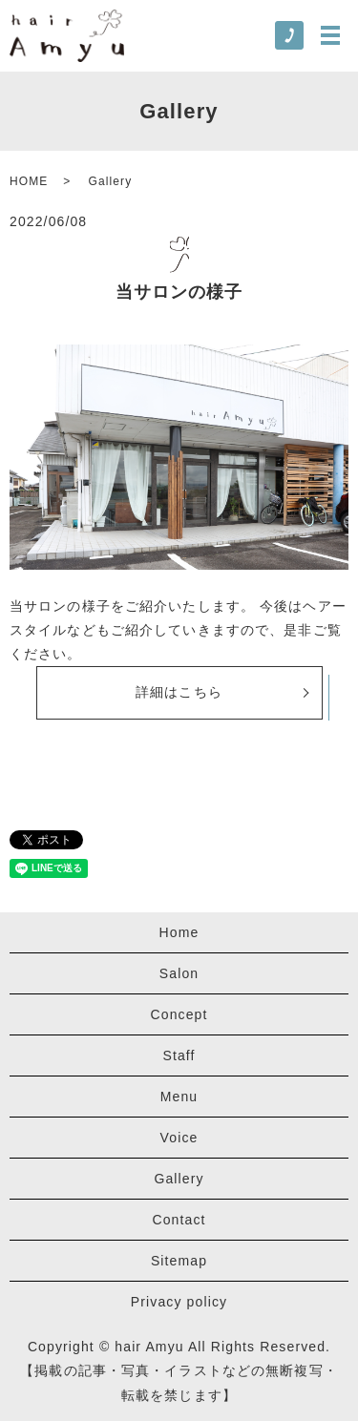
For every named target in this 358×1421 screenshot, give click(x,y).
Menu (179, 1096)
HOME (29, 181)
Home (179, 932)
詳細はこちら (179, 692)
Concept (179, 1014)
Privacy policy (179, 1301)
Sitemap (179, 1260)
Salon (179, 973)
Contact (178, 1219)
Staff (178, 1055)
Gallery (178, 1178)
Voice (179, 1137)
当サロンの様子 (179, 292)
